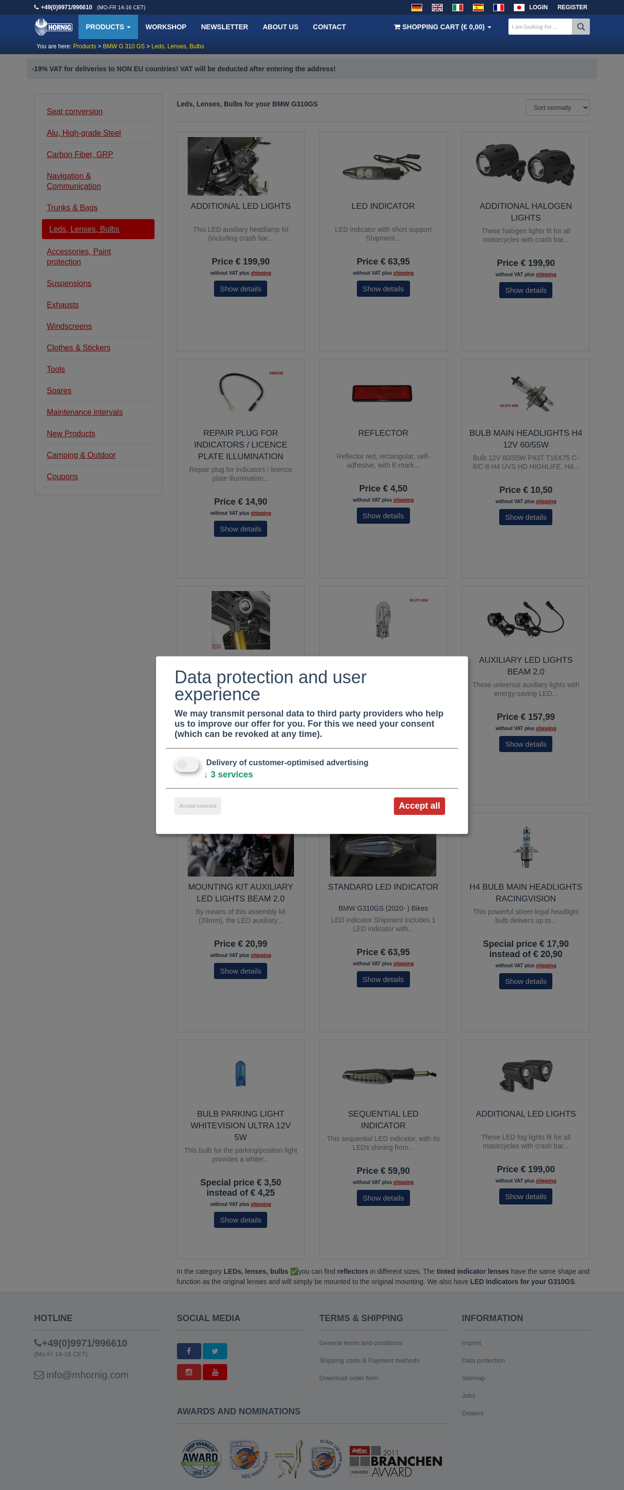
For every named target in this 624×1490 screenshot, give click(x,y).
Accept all (419, 806)
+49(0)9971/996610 (66, 7)
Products (108, 27)
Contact (329, 27)
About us (280, 27)
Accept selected (197, 806)
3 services (228, 774)
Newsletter (224, 27)
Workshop (165, 27)
